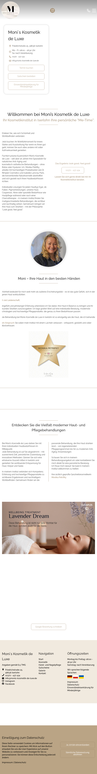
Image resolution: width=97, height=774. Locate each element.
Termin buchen (26, 68)
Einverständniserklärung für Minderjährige (26, 85)
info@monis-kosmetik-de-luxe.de (25, 61)
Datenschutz (73, 685)
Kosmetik (43, 662)
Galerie (42, 670)
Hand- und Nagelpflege (50, 665)
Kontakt (42, 673)
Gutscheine (44, 667)
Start (41, 659)
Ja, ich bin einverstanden (77, 745)
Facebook (10, 684)
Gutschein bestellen (26, 76)
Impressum (72, 682)
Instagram (10, 681)
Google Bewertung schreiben (48, 627)
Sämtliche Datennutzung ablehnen (77, 753)
